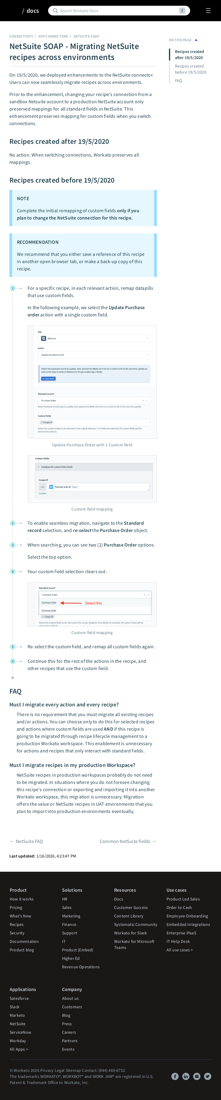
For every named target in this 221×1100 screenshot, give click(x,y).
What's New (20, 916)
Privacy (47, 1070)
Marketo (17, 1015)
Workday (18, 1040)
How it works (22, 899)
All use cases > (180, 950)
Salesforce (19, 998)
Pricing (16, 907)
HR (64, 899)
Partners (70, 1040)
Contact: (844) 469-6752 (103, 1070)
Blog (66, 1015)
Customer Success (131, 907)
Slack (14, 1006)
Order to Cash (179, 907)
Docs (118, 899)
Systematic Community (135, 924)
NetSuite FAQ (29, 841)
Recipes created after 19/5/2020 (189, 54)
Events (68, 1049)
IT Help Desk (178, 941)
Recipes (17, 924)
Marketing (71, 916)
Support (69, 933)
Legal (60, 1070)
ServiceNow (20, 1032)
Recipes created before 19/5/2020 (190, 69)
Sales (67, 907)
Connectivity (21, 36)
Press (67, 1023)
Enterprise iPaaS (181, 933)
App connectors (53, 36)
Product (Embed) (78, 950)
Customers (72, 1006)
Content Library (128, 916)
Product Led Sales (183, 899)
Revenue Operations (81, 967)
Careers (69, 1032)
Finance (69, 924)
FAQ (178, 80)
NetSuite (18, 1023)
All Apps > (19, 1049)
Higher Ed (71, 958)
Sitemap (73, 1070)
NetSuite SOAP (87, 36)
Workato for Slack (130, 933)
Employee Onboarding (187, 916)
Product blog (22, 950)
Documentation (24, 941)
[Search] (118, 10)
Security (17, 933)
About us (70, 998)
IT (64, 941)
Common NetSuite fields (125, 841)
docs (33, 11)
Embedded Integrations (188, 924)
